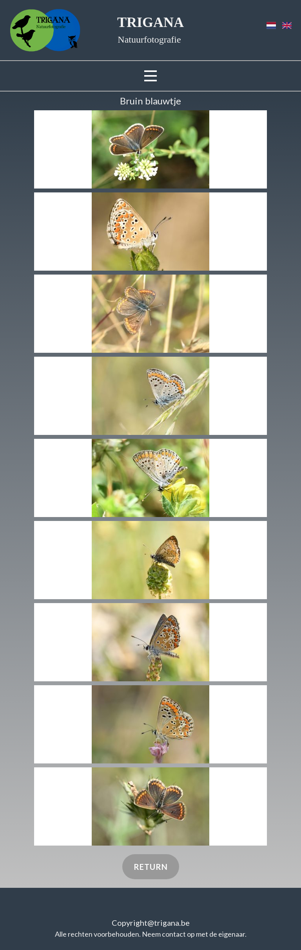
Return (151, 866)
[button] (150, 149)
